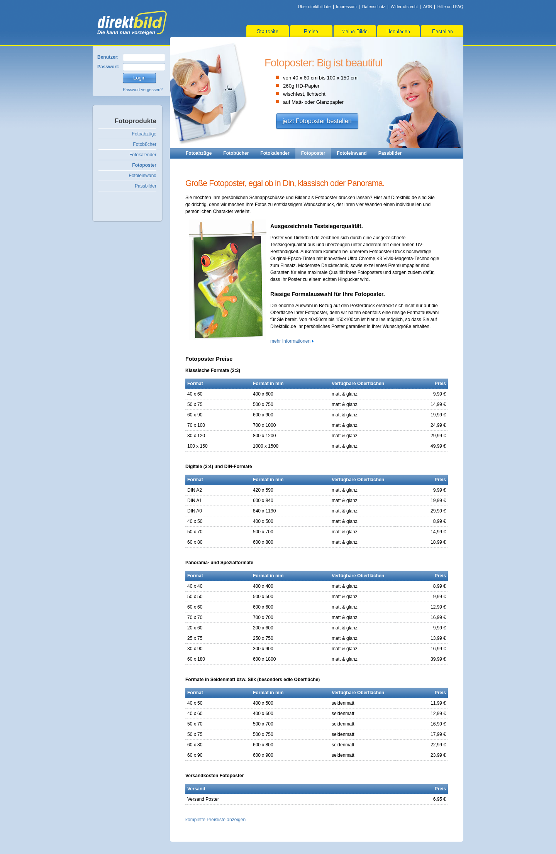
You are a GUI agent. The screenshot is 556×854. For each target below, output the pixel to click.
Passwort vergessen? (143, 89)
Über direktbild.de (314, 6)
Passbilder (145, 186)
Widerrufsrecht (404, 6)
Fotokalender (142, 154)
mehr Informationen (290, 341)
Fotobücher (144, 144)
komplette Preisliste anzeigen (215, 819)
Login (139, 78)
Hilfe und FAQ (450, 6)
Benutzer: (108, 57)
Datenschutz (373, 6)
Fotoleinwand (142, 175)
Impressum (346, 6)
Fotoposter (144, 165)
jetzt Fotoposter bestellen (317, 121)
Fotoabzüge (144, 134)
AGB (427, 6)
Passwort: (108, 66)
